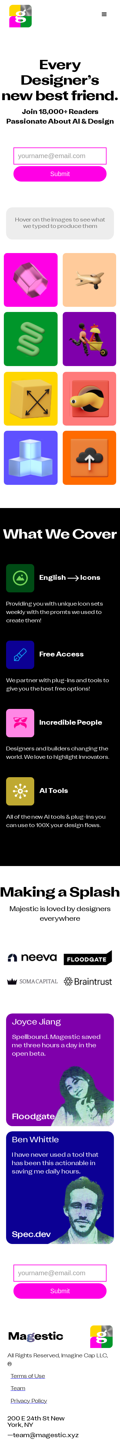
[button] (104, 16)
